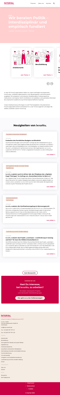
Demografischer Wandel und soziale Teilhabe (12, 342)
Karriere (48, 3)
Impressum (30, 383)
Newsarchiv (4, 375)
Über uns (41, 3)
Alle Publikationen (5, 377)
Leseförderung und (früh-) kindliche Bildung (12, 359)
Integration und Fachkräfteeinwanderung (11, 357)
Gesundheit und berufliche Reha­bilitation (11, 349)
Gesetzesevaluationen (6, 346)
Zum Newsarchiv (30, 273)
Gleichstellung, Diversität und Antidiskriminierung (13, 351)
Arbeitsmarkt (4, 338)
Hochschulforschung (6, 353)
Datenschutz (31, 386)
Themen (33, 3)
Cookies (30, 389)
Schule (2, 361)
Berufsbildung (4, 340)
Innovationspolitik (5, 355)
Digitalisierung (4, 344)
